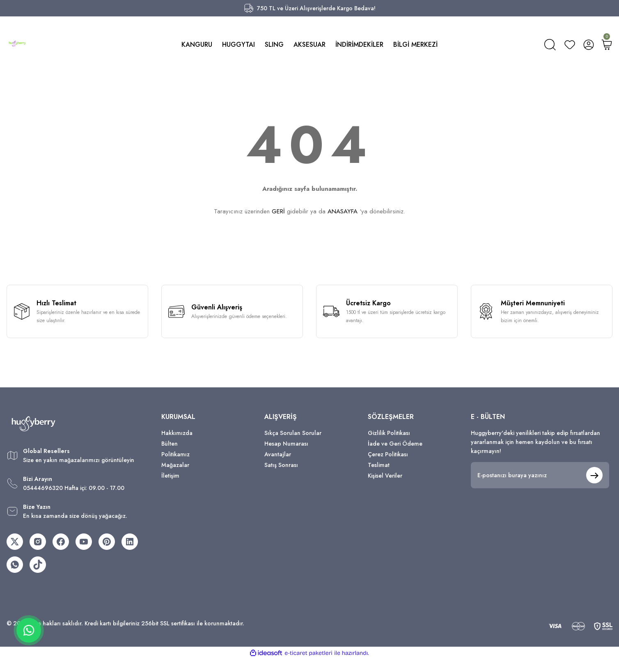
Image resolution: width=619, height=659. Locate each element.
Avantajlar (277, 454)
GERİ (278, 211)
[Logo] (17, 43)
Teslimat (379, 465)
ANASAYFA (343, 211)
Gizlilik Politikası (389, 433)
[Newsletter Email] (540, 475)
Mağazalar (175, 465)
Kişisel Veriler (385, 475)
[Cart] (606, 44)
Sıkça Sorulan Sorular (292, 433)
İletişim (170, 475)
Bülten (169, 443)
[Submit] (594, 475)
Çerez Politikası (388, 454)
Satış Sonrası (281, 465)
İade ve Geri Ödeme (395, 443)
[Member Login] (588, 44)
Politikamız (175, 454)
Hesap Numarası (286, 443)
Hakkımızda (177, 433)
